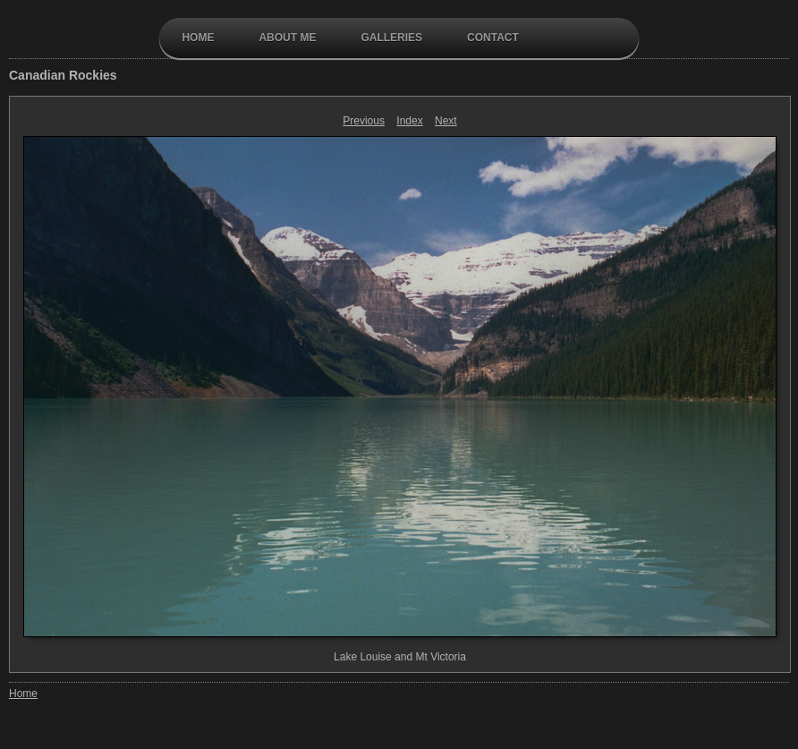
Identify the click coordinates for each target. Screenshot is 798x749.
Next (446, 121)
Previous (364, 121)
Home (198, 37)
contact (493, 37)
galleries (391, 37)
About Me (287, 37)
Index (409, 121)
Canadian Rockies (63, 75)
